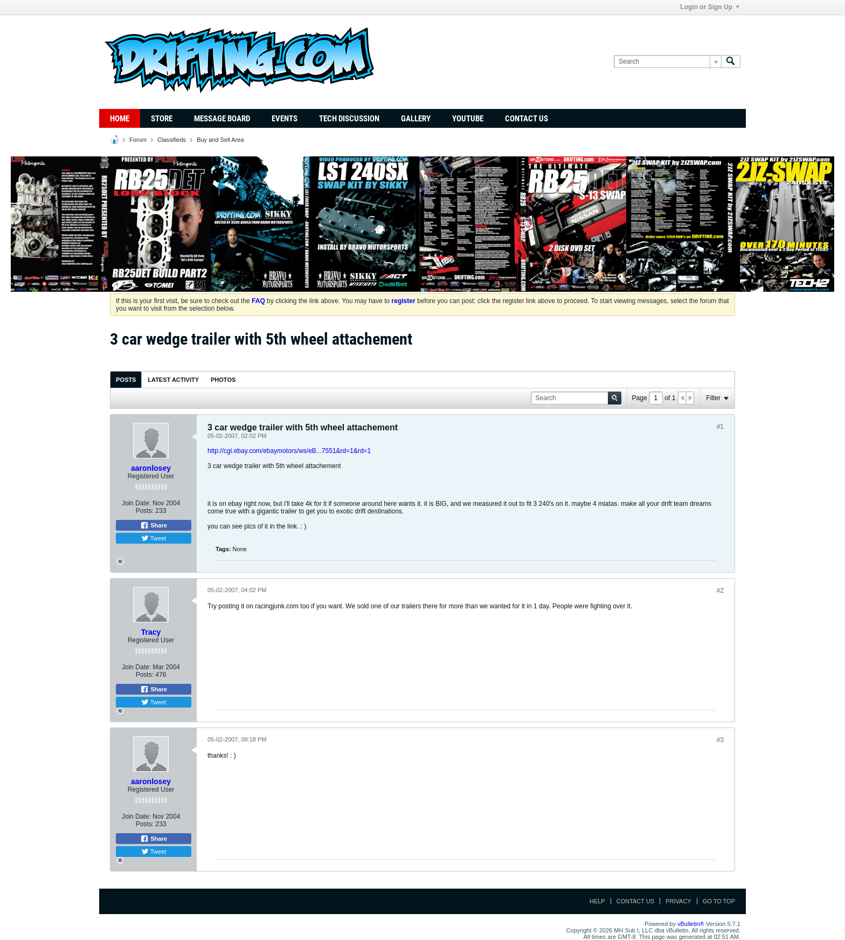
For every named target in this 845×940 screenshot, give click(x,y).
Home (119, 118)
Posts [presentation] (126, 379)
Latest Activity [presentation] (173, 379)
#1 (720, 426)
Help (597, 901)
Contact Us (526, 118)
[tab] (126, 379)
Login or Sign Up (709, 7)
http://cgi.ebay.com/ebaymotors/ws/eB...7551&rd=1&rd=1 (289, 451)
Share (153, 525)
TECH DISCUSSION (349, 118)
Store (161, 118)
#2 (720, 590)
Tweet (153, 538)
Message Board (222, 118)
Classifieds (171, 139)
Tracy (151, 632)
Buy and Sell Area (220, 139)
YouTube (467, 118)
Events (284, 118)
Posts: (145, 510)
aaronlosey (151, 468)
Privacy (678, 901)
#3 (720, 740)
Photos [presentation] (223, 379)
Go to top (719, 901)
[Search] (667, 61)
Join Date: (136, 503)
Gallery (416, 118)
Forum (138, 139)
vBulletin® (690, 924)
